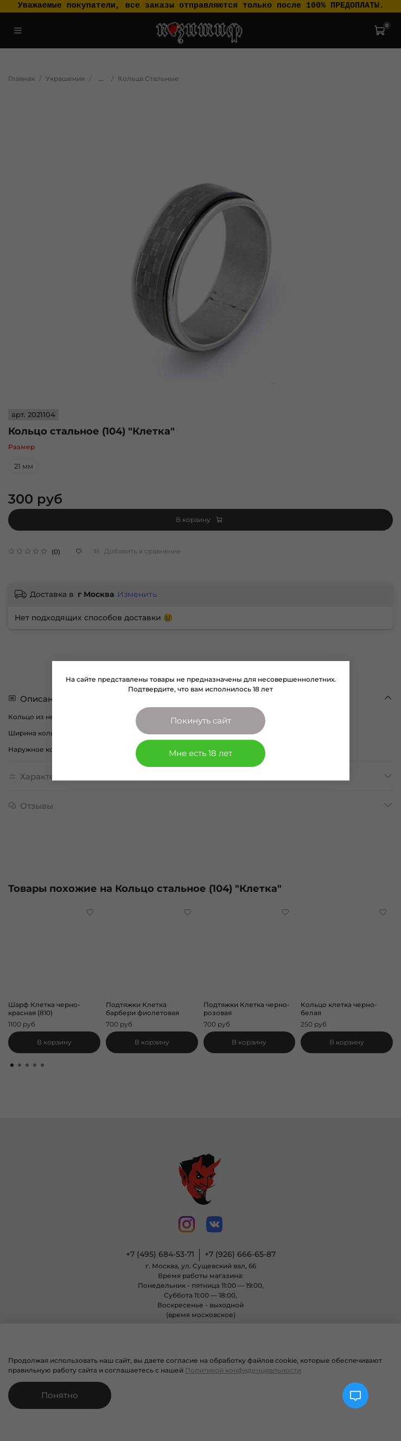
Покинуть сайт (200, 720)
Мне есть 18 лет (200, 753)
